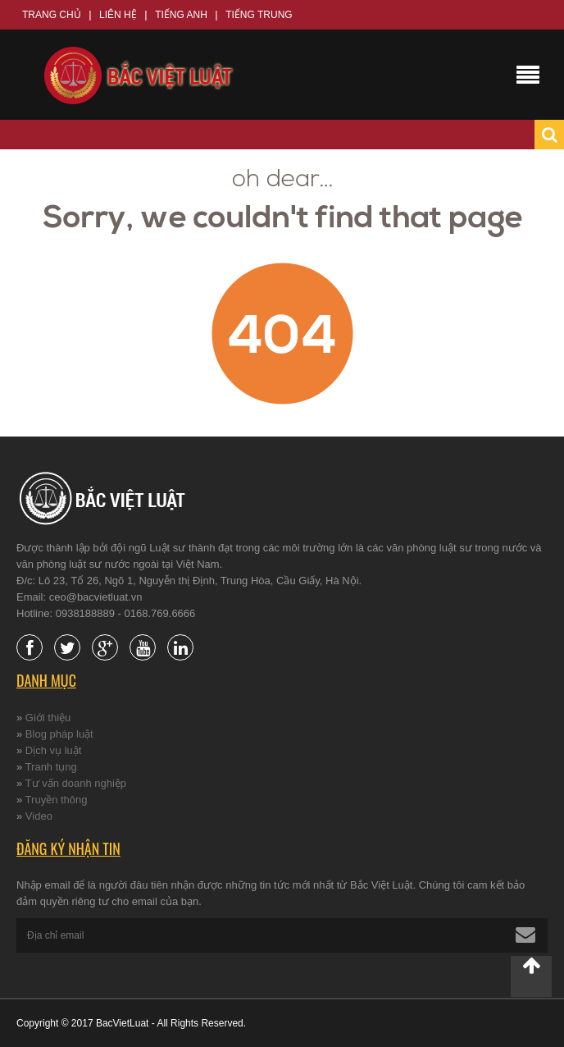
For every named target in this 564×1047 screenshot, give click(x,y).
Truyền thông (56, 799)
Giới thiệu (47, 717)
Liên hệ (118, 15)
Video (38, 816)
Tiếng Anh (181, 15)
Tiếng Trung (258, 15)
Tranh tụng (51, 767)
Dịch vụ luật (53, 750)
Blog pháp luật (59, 734)
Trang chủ (51, 15)
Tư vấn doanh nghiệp (75, 783)
